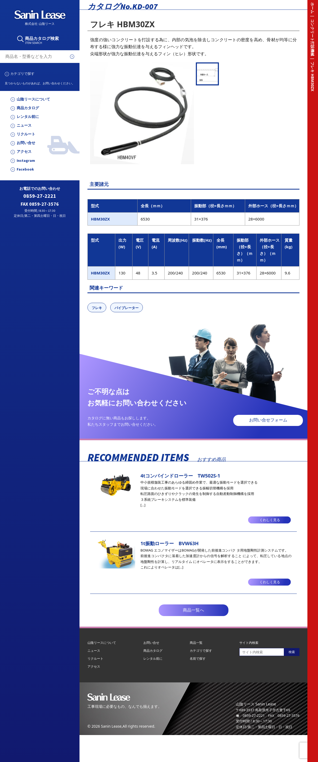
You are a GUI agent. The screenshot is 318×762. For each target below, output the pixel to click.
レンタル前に (28, 116)
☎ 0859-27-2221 (250, 715)
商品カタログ (28, 108)
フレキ (97, 307)
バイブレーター (126, 307)
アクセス (24, 151)
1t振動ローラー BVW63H (169, 543)
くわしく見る (269, 520)
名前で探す (198, 658)
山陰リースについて (33, 99)
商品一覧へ (193, 610)
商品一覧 (196, 642)
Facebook (25, 169)
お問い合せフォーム (268, 420)
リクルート (26, 134)
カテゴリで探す (22, 73)
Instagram (26, 160)
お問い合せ (26, 142)
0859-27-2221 (39, 196)
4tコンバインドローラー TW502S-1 (180, 475)
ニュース (24, 125)
